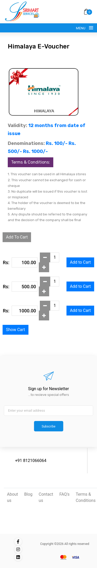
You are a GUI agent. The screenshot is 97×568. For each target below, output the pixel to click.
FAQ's (64, 494)
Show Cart (15, 329)
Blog (28, 494)
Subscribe (48, 426)
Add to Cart (80, 262)
